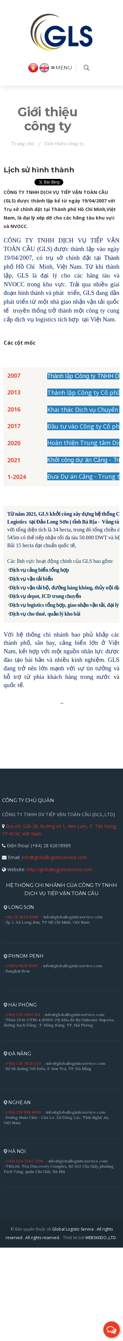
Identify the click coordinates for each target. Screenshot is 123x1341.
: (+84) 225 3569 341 (22, 1108)
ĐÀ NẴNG (17, 1148)
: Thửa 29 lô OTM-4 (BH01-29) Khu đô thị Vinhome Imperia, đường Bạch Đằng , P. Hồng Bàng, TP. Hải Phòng (59, 1116)
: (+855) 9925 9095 (21, 1059)
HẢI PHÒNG (20, 1099)
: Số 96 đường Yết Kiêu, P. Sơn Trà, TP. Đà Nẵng (48, 1162)
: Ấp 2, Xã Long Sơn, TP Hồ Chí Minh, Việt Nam (47, 1016)
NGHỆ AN (17, 1197)
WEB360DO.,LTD (100, 1331)
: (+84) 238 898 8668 (22, 1206)
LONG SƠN (19, 1001)
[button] (111, 1329)
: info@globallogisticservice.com (72, 1010)
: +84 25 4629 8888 (21, 1010)
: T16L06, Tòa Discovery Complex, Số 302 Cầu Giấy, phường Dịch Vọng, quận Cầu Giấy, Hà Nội (59, 1263)
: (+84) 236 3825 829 (22, 1157)
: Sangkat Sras (17, 1065)
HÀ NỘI (15, 1245)
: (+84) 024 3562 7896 (23, 1255)
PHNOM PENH (24, 1050)
